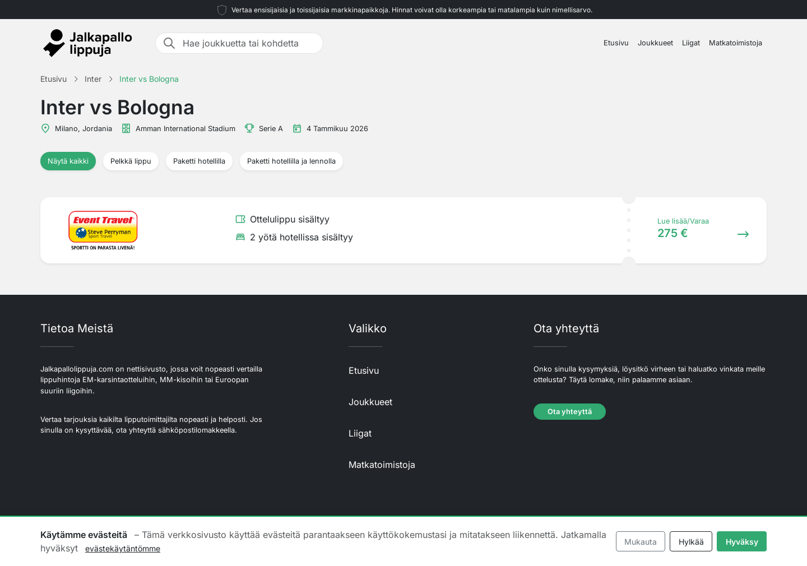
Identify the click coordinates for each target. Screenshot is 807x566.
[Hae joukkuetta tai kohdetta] (249, 43)
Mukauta (640, 541)
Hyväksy (742, 541)
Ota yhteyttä (570, 411)
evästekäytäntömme (122, 548)
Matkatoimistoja (735, 43)
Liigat (691, 43)
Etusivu (616, 43)
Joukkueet (655, 43)
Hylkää (691, 541)
